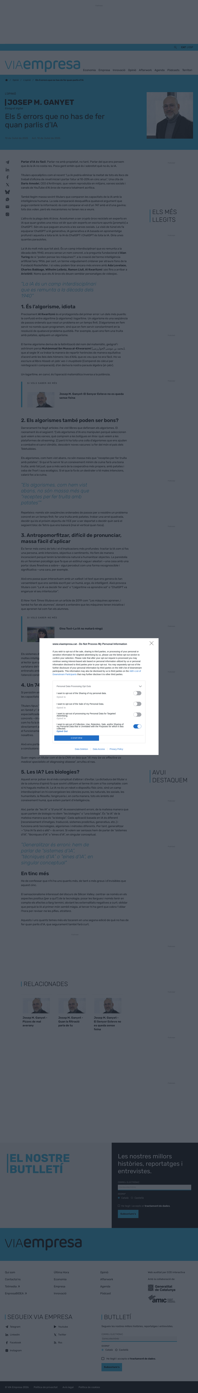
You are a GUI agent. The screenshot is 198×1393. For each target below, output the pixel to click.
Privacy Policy (116, 749)
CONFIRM (76, 738)
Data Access (99, 749)
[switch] (137, 693)
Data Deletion (81, 749)
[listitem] (99, 686)
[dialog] (99, 696)
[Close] (152, 644)
